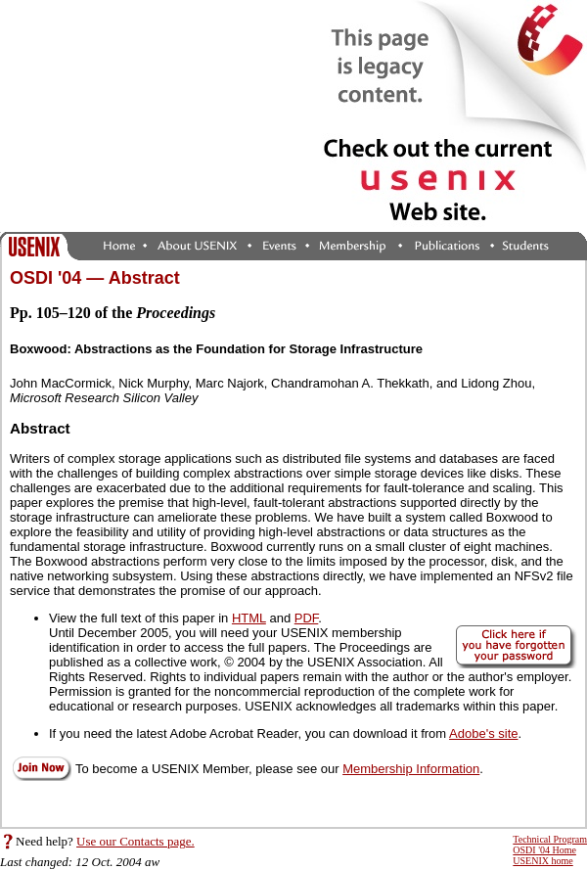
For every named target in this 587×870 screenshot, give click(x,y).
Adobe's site (483, 733)
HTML (249, 618)
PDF (306, 618)
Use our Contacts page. (135, 841)
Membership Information (410, 768)
